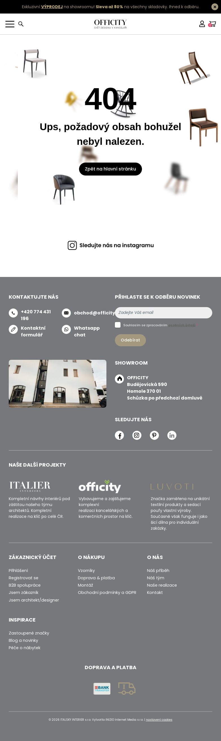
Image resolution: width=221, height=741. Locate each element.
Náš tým (155, 578)
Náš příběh (158, 570)
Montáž (85, 585)
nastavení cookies (159, 720)
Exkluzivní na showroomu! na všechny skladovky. (95, 7)
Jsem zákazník (23, 592)
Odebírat (130, 340)
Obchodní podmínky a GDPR (107, 592)
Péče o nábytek (24, 648)
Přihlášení (18, 570)
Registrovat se (23, 578)
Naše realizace (162, 585)
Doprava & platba (96, 578)
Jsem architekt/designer (34, 600)
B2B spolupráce (25, 585)
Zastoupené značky (29, 633)
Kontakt (155, 592)
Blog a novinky (23, 640)
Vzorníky (86, 570)
